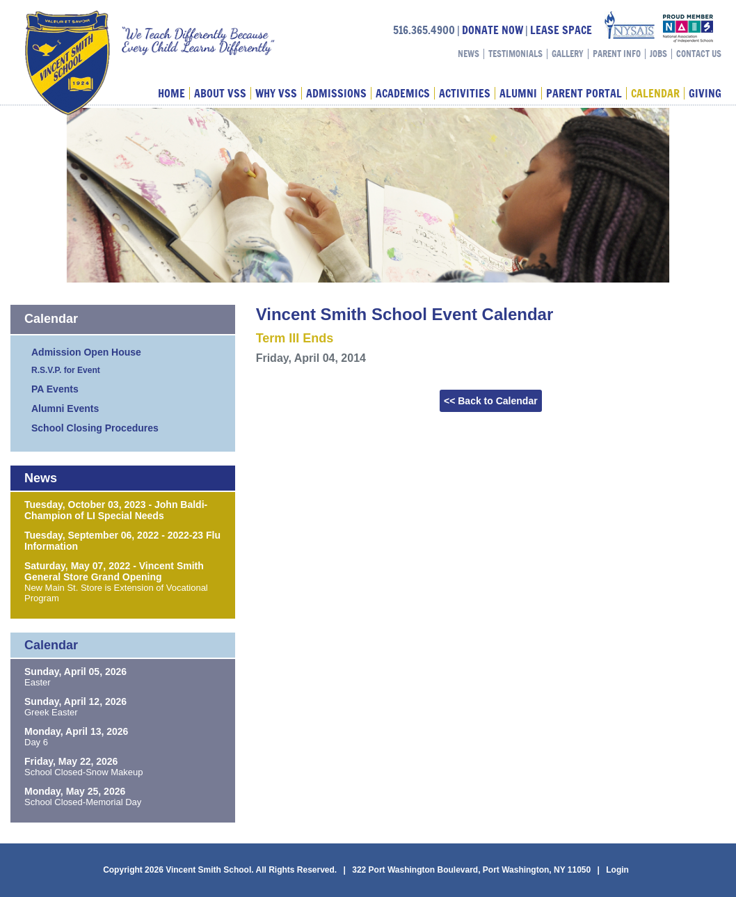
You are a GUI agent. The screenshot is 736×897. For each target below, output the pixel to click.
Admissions (336, 93)
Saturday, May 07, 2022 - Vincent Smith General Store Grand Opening (114, 571)
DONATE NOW (492, 30)
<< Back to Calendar (491, 400)
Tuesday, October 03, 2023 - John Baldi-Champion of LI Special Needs (115, 510)
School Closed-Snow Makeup (83, 772)
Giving (705, 93)
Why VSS (276, 93)
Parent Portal (584, 93)
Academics (403, 93)
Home (171, 93)
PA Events (55, 389)
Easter (37, 682)
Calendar (655, 93)
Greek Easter (51, 712)
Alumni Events (65, 408)
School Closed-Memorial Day (82, 802)
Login (617, 870)
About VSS (220, 93)
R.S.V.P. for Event (65, 370)
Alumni (518, 93)
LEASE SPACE (561, 30)
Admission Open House (86, 352)
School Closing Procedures (95, 428)
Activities (464, 93)
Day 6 (36, 742)
